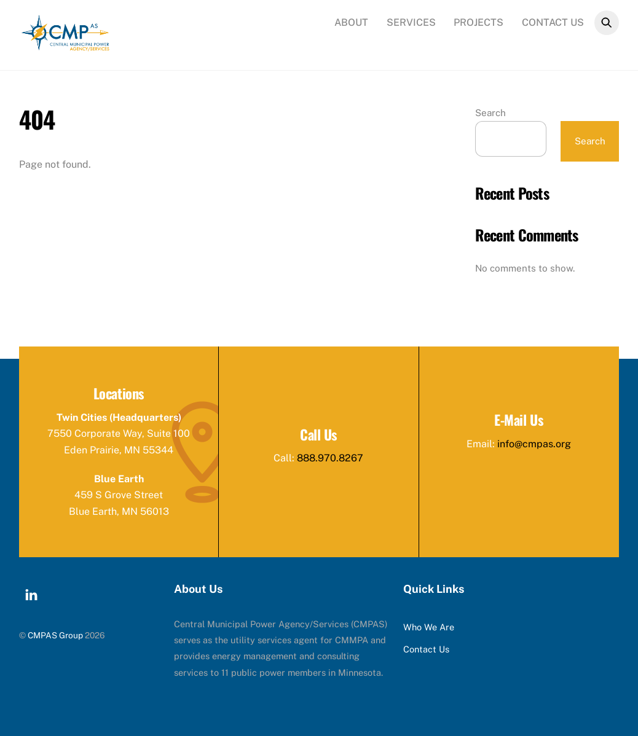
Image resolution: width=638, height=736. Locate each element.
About (351, 22)
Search (490, 113)
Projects (478, 22)
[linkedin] (31, 593)
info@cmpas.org (534, 444)
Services (411, 22)
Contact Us (553, 22)
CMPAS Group (55, 635)
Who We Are (428, 627)
